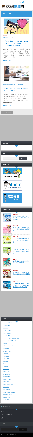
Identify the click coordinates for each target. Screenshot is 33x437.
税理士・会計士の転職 (8, 384)
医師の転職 (5, 361)
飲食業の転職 (6, 399)
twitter (23, 2)
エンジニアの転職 (7, 330)
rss (20, 2)
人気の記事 (5, 353)
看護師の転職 (6, 381)
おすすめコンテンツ (7, 322)
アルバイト (5, 327)
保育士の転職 (6, 358)
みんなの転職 (10, 434)
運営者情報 (4, 411)
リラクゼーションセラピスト (9, 340)
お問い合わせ (4, 418)
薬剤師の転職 (6, 387)
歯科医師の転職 (6, 376)
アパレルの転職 (6, 325)
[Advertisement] (17, 128)
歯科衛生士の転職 (7, 379)
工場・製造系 (6, 369)
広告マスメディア (7, 371)
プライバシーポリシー (6, 414)
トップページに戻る (7, 112)
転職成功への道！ (7, 397)
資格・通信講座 (6, 389)
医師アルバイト (6, 363)
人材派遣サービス (7, 351)
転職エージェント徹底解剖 (9, 392)
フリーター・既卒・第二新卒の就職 (11, 338)
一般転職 (5, 84)
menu (29, 2)
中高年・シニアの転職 (8, 345)
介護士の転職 (6, 356)
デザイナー (16, 37)
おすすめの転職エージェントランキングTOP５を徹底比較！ (21, 240)
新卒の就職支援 (6, 374)
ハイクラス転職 (6, 335)
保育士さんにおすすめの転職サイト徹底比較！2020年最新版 (21, 229)
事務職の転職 (6, 348)
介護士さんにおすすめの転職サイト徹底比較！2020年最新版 (21, 251)
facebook (25, 2)
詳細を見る (8, 60)
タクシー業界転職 (7, 333)
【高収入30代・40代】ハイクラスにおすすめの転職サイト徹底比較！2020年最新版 (21, 285)
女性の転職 (5, 366)
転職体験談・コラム (7, 37)
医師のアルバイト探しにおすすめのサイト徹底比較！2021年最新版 (21, 217)
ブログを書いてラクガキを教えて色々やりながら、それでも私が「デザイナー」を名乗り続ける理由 (16, 43)
